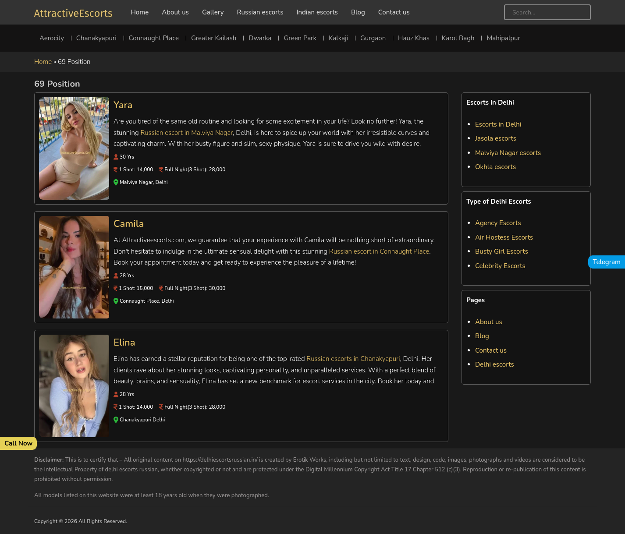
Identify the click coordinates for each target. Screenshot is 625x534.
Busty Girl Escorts (501, 251)
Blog (358, 12)
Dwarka (260, 38)
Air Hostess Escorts (504, 237)
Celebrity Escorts (500, 266)
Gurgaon (373, 38)
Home (140, 12)
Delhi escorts (494, 364)
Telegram (607, 262)
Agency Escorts (498, 223)
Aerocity (51, 38)
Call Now (18, 443)
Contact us (394, 12)
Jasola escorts (495, 138)
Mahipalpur (503, 38)
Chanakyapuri (96, 38)
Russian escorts (260, 12)
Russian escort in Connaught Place (379, 251)
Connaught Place (154, 38)
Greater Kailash (213, 38)
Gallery (213, 12)
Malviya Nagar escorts (508, 153)
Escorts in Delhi (498, 124)
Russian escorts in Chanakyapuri (353, 358)
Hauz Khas (414, 38)
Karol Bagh (458, 38)
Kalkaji (338, 38)
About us (175, 12)
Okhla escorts (495, 167)
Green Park (300, 38)
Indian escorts (317, 12)
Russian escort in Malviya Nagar (186, 132)
